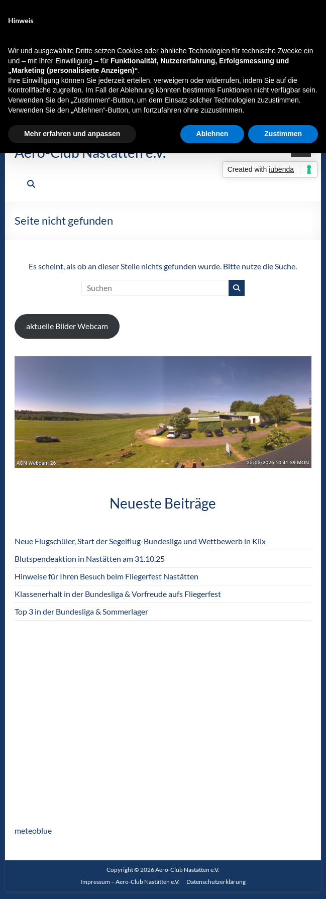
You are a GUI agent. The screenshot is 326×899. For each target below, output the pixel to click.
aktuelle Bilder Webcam (67, 326)
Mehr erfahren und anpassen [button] (72, 134)
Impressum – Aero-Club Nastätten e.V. (130, 881)
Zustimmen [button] (283, 134)
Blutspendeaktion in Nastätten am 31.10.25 (90, 558)
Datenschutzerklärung (216, 881)
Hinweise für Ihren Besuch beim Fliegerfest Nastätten (106, 576)
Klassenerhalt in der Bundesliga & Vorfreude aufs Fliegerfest (118, 593)
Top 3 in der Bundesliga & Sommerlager (81, 611)
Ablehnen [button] (212, 134)
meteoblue (33, 830)
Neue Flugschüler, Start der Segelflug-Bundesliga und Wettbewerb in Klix (140, 541)
